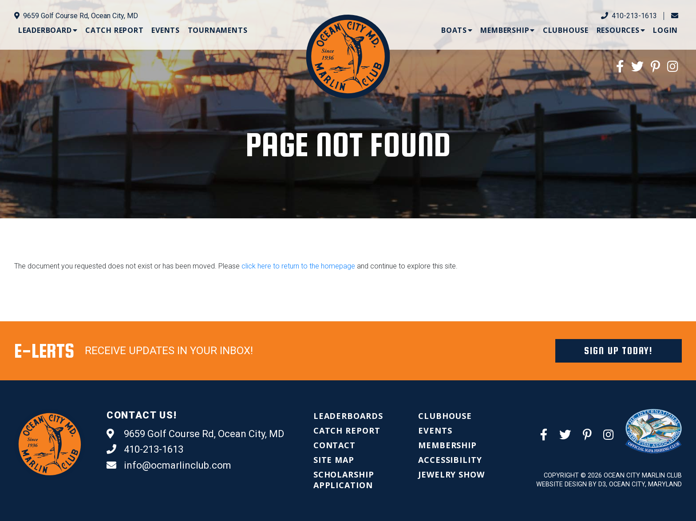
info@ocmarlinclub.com (169, 465)
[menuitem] (48, 30)
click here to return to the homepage (298, 266)
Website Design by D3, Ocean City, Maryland (609, 484)
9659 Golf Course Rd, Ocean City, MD (76, 16)
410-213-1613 (629, 16)
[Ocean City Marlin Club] (348, 56)
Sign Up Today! (618, 350)
